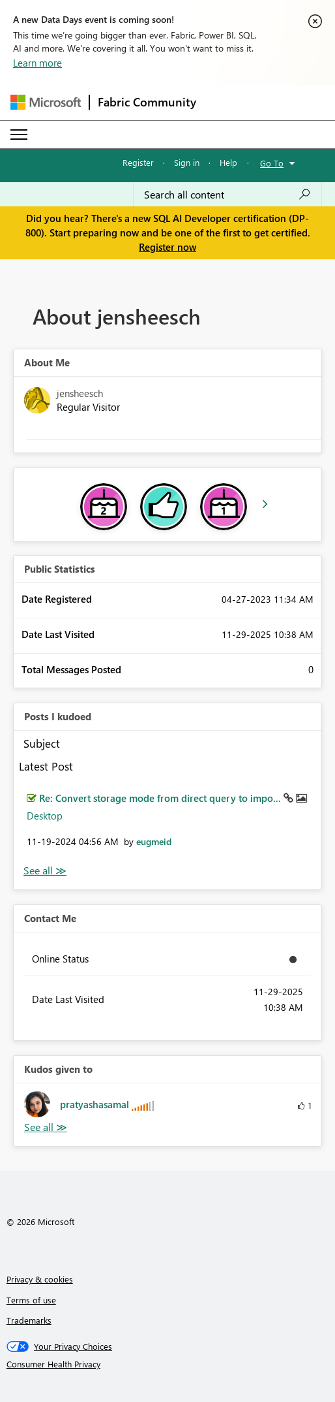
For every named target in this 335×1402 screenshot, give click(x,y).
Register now (167, 246)
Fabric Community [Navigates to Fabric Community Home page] (147, 102)
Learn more (37, 62)
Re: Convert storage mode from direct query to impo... (161, 798)
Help (228, 162)
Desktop (45, 815)
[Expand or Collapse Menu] (19, 134)
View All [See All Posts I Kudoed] (44, 870)
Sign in (186, 162)
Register (138, 162)
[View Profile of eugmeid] (153, 841)
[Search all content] (227, 194)
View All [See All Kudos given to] (45, 1127)
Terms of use (31, 1299)
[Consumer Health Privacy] (168, 1364)
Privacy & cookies (40, 1278)
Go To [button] (272, 162)
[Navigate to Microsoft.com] (45, 102)
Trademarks (29, 1320)
